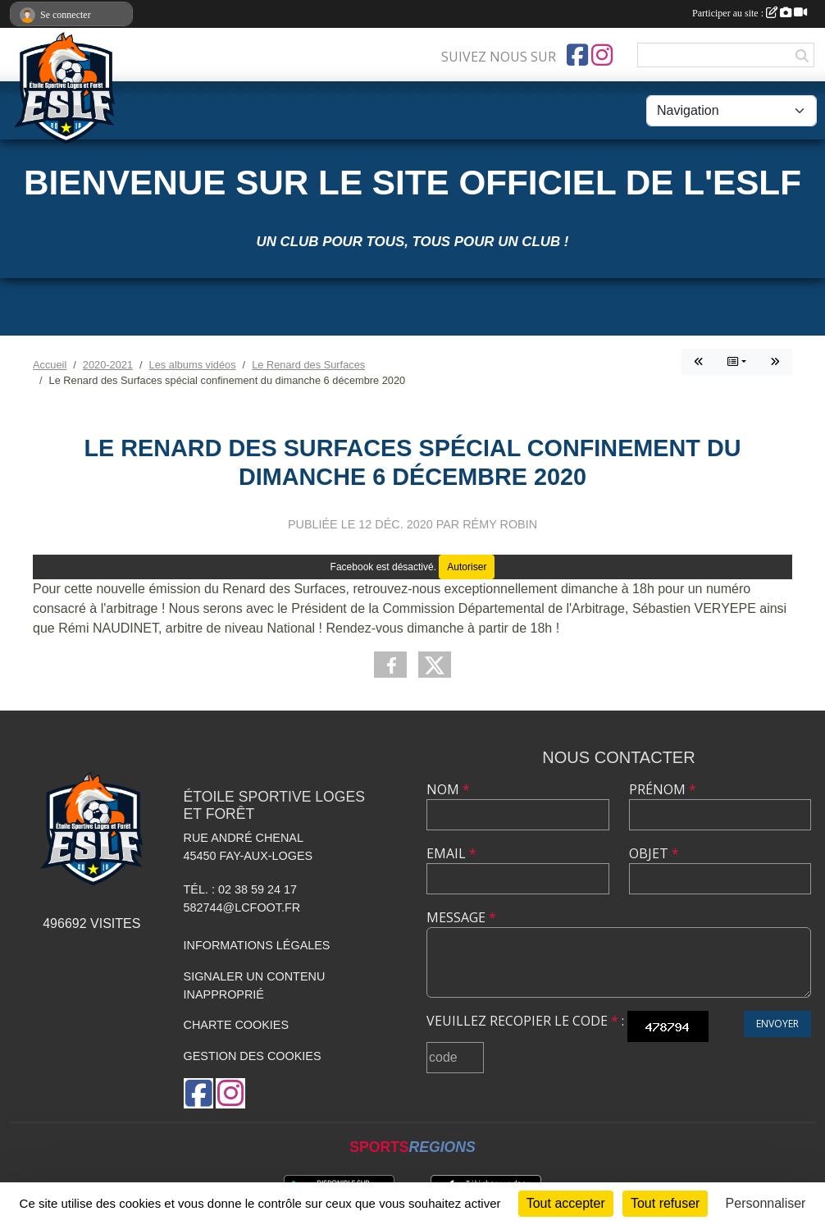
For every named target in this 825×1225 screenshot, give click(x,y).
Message (461, 917)
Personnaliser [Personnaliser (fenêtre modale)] (766, 1203)
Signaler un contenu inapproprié (255, 985)
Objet (654, 853)
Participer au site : (749, 13)
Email (451, 853)
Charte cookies (236, 1024)
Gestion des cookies (252, 1056)
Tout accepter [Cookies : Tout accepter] (565, 1203)
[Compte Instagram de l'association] (602, 55)
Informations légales (257, 945)
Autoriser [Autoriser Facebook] (466, 567)
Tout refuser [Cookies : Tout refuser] (665, 1203)
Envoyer (777, 1024)
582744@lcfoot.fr (242, 907)
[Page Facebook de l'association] (577, 55)
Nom (448, 789)
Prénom (662, 789)
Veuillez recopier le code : (525, 1021)
